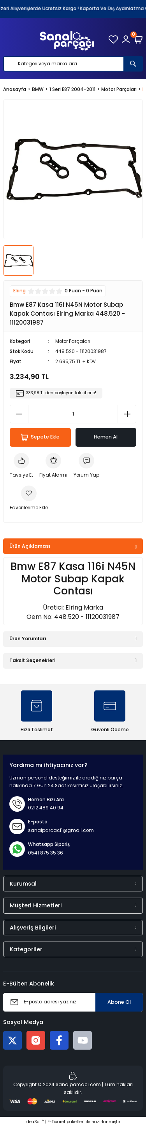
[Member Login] (125, 39)
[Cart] (138, 39)
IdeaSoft (34, 1122)
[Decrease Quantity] (19, 414)
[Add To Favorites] (29, 499)
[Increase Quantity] (127, 414)
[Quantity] (73, 414)
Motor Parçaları (72, 341)
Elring (19, 291)
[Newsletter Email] (73, 1002)
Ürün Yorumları (27, 639)
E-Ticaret (56, 1122)
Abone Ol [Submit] (119, 1002)
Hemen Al (106, 436)
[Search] (73, 64)
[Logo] (67, 39)
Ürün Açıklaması (29, 546)
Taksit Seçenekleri (32, 660)
